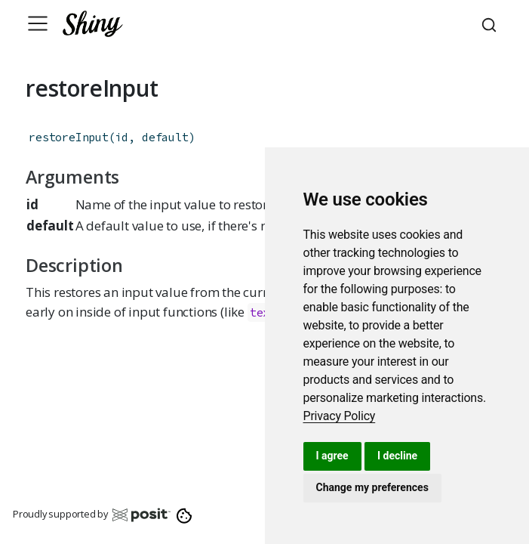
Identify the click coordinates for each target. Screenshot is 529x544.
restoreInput (69, 137)
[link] (339, 416)
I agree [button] (332, 456)
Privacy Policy (339, 416)
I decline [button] (397, 456)
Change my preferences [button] (372, 487)
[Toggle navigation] (38, 23)
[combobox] (491, 23)
